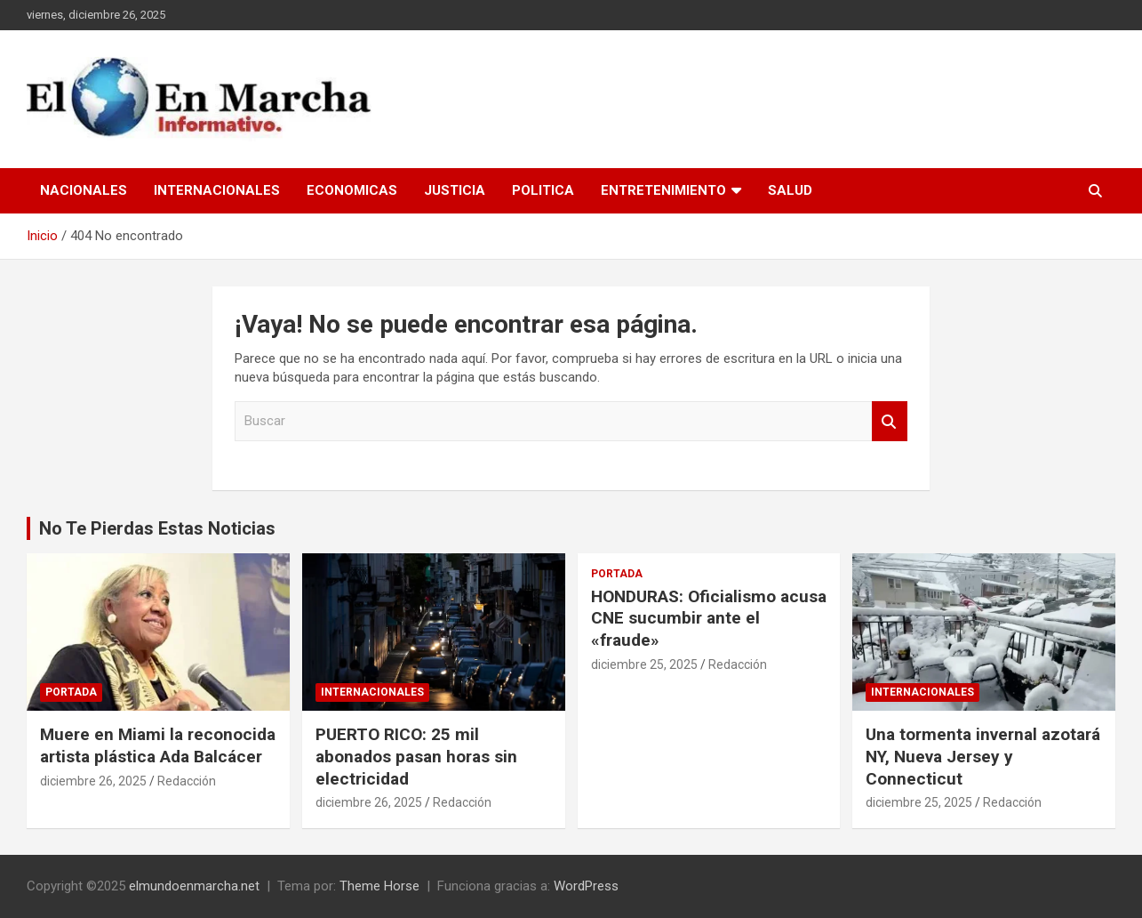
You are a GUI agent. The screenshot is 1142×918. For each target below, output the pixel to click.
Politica (543, 190)
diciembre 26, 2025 (93, 781)
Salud (790, 190)
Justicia (454, 190)
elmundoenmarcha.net (194, 886)
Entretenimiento (663, 190)
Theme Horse (379, 886)
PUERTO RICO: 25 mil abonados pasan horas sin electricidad (416, 756)
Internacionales (217, 190)
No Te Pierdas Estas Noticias (157, 528)
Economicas (352, 190)
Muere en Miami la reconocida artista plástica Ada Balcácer (158, 745)
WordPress (586, 886)
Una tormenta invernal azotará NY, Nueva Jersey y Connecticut (983, 756)
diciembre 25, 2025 (644, 664)
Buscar (889, 421)
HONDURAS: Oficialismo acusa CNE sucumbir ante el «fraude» (709, 618)
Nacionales (83, 190)
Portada (71, 692)
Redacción (186, 781)
